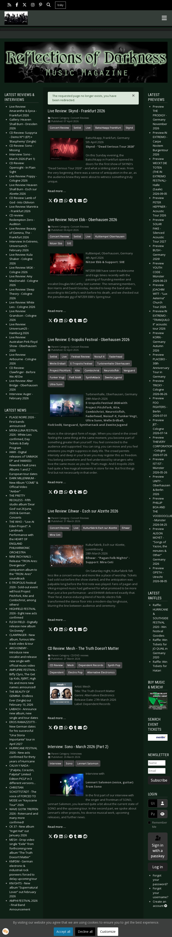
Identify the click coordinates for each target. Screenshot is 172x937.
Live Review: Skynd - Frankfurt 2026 (76, 111)
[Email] (157, 771)
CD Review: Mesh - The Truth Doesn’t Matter (83, 648)
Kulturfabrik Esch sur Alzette (100, 527)
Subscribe (159, 780)
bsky (60, 5)
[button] (50, 201)
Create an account (160, 903)
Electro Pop (75, 672)
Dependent (57, 672)
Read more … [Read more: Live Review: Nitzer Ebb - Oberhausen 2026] (57, 311)
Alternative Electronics (100, 672)
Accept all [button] (63, 931)
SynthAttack (93, 377)
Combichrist (92, 370)
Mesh (70, 665)
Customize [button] (108, 931)
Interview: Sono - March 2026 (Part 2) (78, 746)
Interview (55, 763)
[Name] (157, 763)
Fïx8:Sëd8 (75, 377)
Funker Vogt (57, 377)
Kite (77, 370)
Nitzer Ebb (56, 243)
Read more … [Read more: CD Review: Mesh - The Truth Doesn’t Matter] (57, 718)
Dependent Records (91, 665)
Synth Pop (114, 665)
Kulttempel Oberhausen (109, 236)
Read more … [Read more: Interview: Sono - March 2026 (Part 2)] (57, 827)
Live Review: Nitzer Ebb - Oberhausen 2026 (82, 219)
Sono (69, 763)
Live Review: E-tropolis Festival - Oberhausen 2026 (89, 339)
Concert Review (59, 127)
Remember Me (159, 824)
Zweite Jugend (113, 377)
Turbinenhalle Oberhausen (113, 363)
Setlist (77, 127)
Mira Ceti (55, 534)
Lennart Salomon (87, 763)
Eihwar (126, 527)
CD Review (56, 665)
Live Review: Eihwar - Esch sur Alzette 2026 (83, 511)
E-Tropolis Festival (81, 363)
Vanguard (129, 370)
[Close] (133, 95)
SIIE (69, 243)
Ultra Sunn (56, 384)
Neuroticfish (111, 370)
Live (88, 127)
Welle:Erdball (58, 363)
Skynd (129, 127)
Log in (157, 866)
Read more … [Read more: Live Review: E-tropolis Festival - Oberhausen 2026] (57, 482)
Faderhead (115, 356)
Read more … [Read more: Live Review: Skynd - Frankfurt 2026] (57, 191)
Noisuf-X (99, 356)
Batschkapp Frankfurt (108, 127)
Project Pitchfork (60, 370)
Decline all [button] (85, 931)
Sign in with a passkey (157, 846)
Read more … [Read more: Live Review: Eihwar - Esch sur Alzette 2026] (57, 620)
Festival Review (80, 356)
